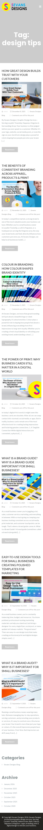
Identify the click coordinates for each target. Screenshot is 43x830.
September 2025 (10, 801)
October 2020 (9, 806)
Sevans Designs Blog (12, 764)
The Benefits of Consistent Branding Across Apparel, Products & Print (18, 171)
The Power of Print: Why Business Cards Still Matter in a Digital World (21, 365)
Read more (9, 149)
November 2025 (10, 793)
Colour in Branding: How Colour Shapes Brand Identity (18, 268)
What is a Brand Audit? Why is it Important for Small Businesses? (20, 667)
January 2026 (9, 784)
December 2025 (10, 788)
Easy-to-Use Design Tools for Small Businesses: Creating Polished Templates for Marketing (21, 565)
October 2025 (9, 797)
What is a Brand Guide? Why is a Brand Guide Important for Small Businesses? (19, 464)
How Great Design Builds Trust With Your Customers (21, 74)
